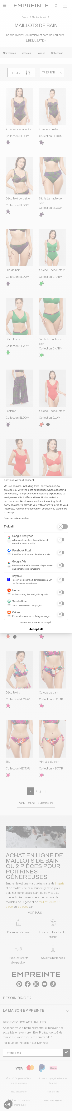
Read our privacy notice (16, 518)
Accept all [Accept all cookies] (36, 629)
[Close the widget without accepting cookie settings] (19, 480)
